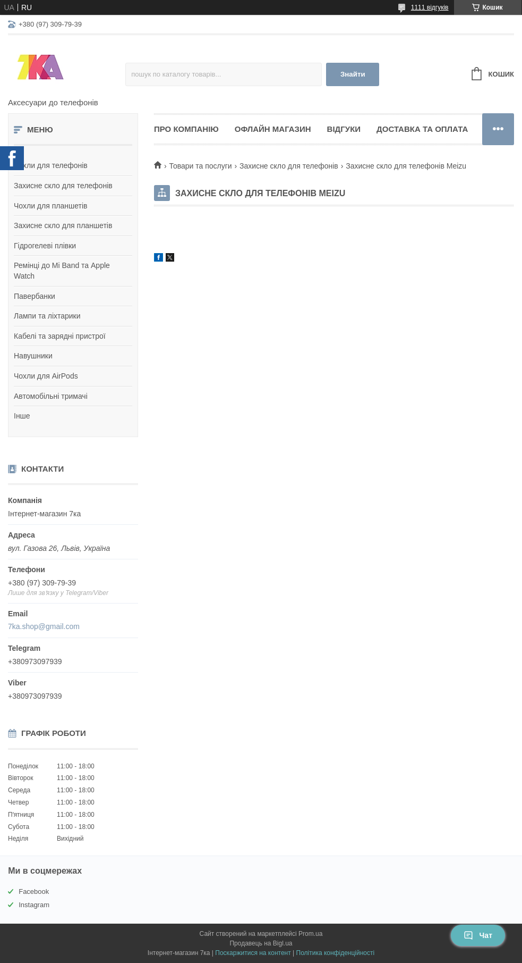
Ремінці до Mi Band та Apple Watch (62, 270)
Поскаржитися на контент (252, 953)
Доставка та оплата (422, 129)
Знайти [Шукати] (352, 74)
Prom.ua (310, 933)
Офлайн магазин (273, 129)
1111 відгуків (430, 7)
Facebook (34, 891)
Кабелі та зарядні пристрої (60, 336)
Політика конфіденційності (335, 953)
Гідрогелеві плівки (45, 245)
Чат (478, 935)
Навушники (33, 355)
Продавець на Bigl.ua (260, 943)
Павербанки (34, 296)
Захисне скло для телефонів (63, 185)
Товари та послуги (200, 166)
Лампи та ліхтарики (47, 316)
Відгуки (344, 129)
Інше (22, 416)
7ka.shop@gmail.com (44, 626)
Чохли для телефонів (51, 165)
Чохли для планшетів (50, 206)
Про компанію (186, 129)
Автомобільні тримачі (51, 396)
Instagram (34, 905)
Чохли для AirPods (46, 376)
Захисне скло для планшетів (63, 225)
